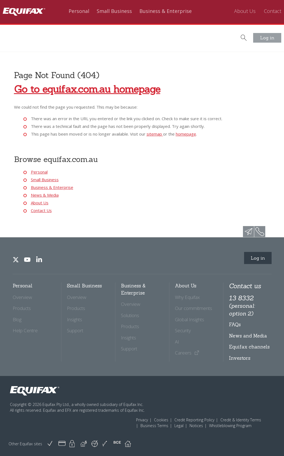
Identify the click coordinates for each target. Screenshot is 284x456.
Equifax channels (249, 347)
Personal (79, 11)
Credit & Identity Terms (240, 419)
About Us (245, 11)
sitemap (155, 134)
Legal (178, 425)
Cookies (161, 419)
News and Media (248, 336)
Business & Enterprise (165, 11)
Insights (74, 319)
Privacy (142, 419)
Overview (22, 297)
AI (177, 342)
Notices (196, 425)
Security (183, 330)
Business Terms (154, 425)
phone (259, 231)
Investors (239, 358)
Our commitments (193, 308)
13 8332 (242, 305)
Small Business (114, 11)
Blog (17, 319)
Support (75, 330)
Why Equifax (187, 297)
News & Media (45, 195)
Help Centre (25, 330)
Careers (187, 353)
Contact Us (41, 210)
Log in (267, 37)
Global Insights (189, 319)
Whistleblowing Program (230, 425)
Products (22, 308)
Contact (272, 11)
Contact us (245, 286)
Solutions (130, 315)
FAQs (235, 325)
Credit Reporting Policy (194, 419)
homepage (186, 134)
